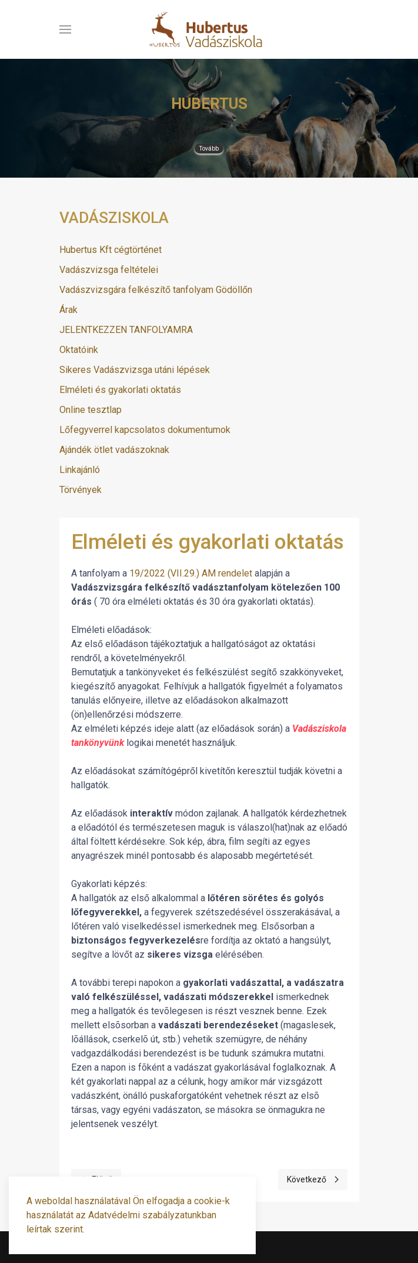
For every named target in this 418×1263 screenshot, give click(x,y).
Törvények (80, 489)
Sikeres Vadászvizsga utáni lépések (134, 369)
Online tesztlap (90, 409)
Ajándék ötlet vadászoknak (114, 449)
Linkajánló (79, 469)
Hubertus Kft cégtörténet (110, 249)
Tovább (209, 148)
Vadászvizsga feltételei (108, 269)
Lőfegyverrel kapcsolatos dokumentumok (144, 429)
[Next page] (312, 1179)
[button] (65, 29)
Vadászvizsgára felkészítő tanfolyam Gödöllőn (155, 289)
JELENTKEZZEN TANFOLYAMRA (126, 329)
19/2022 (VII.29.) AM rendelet (189, 573)
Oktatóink (78, 349)
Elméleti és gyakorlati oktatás (120, 389)
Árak (68, 309)
